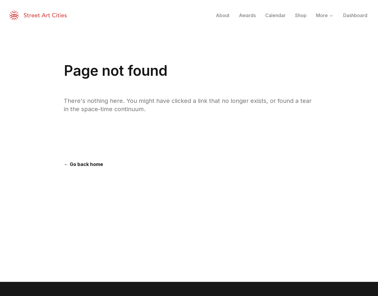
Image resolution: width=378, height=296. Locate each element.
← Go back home (83, 164)
